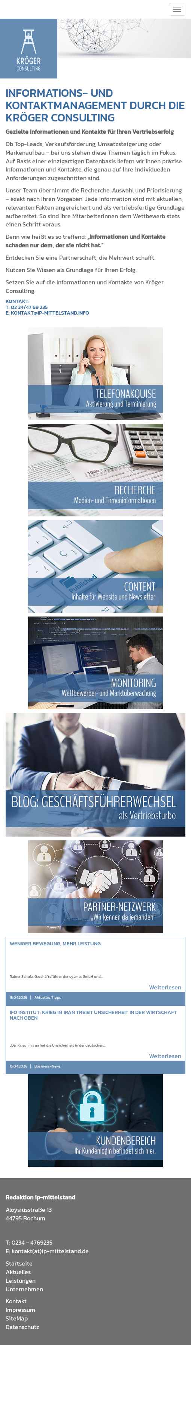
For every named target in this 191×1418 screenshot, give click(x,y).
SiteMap (17, 1318)
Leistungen (21, 1280)
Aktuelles (18, 1271)
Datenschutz (22, 1326)
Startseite (19, 1263)
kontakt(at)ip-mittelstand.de (50, 1250)
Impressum (20, 1309)
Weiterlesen (165, 987)
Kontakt (16, 1301)
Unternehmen (24, 1289)
